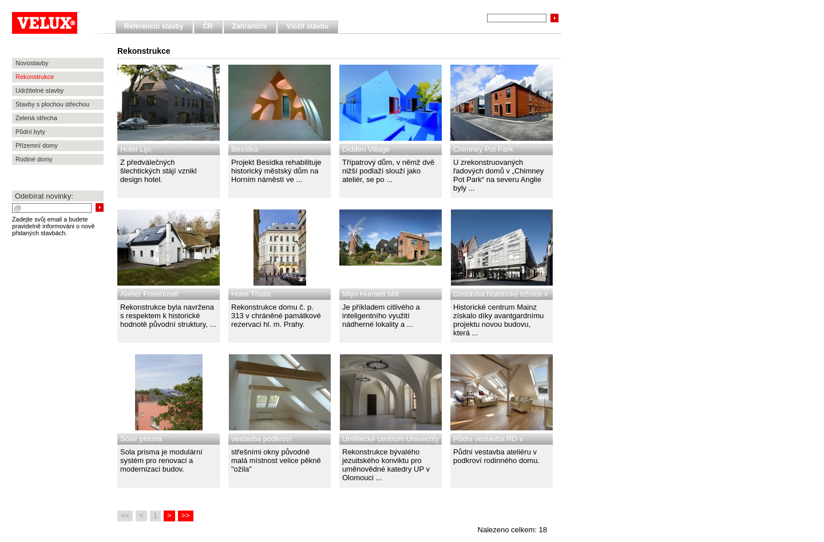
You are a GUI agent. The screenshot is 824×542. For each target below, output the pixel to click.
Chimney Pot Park (483, 149)
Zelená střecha (36, 117)
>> (185, 515)
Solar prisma (141, 438)
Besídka (244, 149)
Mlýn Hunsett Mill (370, 294)
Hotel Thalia (251, 294)
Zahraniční (249, 26)
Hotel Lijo (135, 149)
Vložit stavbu (307, 26)
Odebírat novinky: (44, 196)
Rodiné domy (34, 159)
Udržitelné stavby (39, 90)
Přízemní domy (36, 145)
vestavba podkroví (261, 438)
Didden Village (366, 149)
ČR (207, 26)
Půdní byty (30, 131)
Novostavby (31, 63)
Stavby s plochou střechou (52, 104)
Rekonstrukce (34, 76)
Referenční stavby (153, 26)
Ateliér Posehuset (149, 294)
